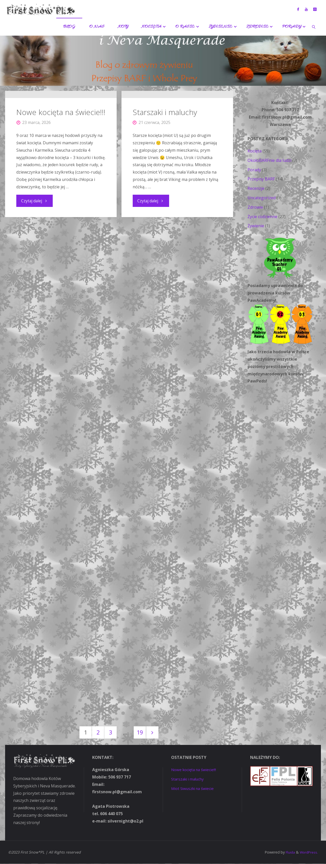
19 (140, 732)
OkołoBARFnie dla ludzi (269, 160)
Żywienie (256, 226)
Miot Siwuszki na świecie (194, 788)
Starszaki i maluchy (165, 188)
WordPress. (308, 852)
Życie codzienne (262, 216)
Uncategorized (262, 198)
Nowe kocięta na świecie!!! (60, 185)
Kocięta (255, 151)
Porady (254, 170)
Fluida (288, 852)
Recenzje (256, 188)
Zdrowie (255, 207)
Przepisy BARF (261, 179)
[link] (313, 27)
